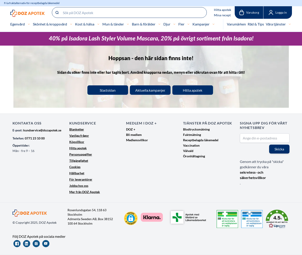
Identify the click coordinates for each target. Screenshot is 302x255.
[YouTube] (45, 243)
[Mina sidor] (277, 12)
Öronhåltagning (194, 156)
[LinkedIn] (26, 243)
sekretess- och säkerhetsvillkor (253, 175)
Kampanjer (200, 24)
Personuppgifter (80, 154)
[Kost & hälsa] (98, 24)
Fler (181, 24)
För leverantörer (80, 179)
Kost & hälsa (84, 24)
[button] (130, 218)
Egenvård (17, 24)
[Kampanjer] (213, 24)
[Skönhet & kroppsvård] (71, 24)
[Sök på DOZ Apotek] (129, 12)
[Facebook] (17, 243)
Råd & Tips (256, 24)
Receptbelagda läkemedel (200, 140)
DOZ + (130, 129)
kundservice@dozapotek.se (42, 130)
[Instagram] (36, 243)
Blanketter (76, 129)
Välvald (188, 151)
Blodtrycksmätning (196, 129)
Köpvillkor (76, 142)
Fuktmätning (192, 135)
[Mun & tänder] (128, 24)
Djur (166, 24)
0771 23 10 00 (35, 138)
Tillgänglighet (78, 160)
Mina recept (222, 15)
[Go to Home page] (27, 13)
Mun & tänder (113, 24)
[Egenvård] (29, 24)
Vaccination (191, 145)
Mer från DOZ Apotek (84, 192)
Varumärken (236, 24)
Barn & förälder (143, 24)
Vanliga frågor (79, 135)
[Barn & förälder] (159, 24)
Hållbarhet (76, 173)
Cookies (74, 167)
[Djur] (174, 24)
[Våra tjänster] (289, 24)
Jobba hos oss (78, 186)
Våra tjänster (276, 24)
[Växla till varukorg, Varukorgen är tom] (249, 12)
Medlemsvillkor (137, 140)
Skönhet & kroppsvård (50, 24)
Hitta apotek (222, 10)
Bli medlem (134, 135)
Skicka (279, 149)
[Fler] (188, 24)
